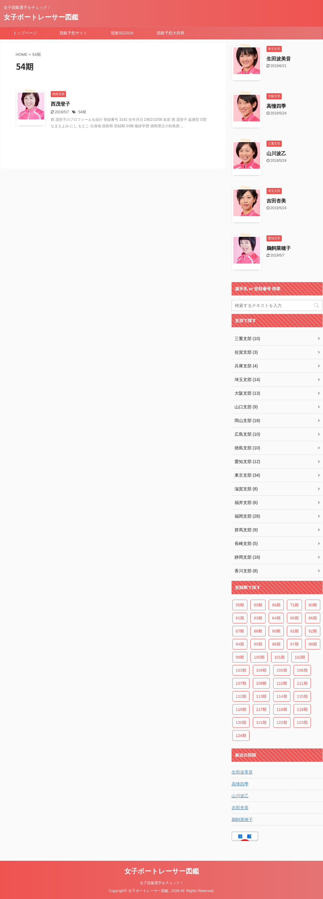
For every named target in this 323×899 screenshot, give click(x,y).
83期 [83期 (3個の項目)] (258, 618)
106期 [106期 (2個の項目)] (302, 670)
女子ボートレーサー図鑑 (41, 17)
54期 (82, 112)
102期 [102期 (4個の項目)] (300, 657)
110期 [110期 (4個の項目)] (282, 683)
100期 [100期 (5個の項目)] (259, 657)
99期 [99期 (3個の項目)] (240, 657)
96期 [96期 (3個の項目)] (276, 644)
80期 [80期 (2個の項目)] (312, 605)
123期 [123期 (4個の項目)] (302, 722)
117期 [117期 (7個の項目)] (261, 709)
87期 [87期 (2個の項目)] (240, 631)
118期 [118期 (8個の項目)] (282, 709)
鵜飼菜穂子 (278, 248)
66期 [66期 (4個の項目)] (276, 605)
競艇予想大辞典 (170, 33)
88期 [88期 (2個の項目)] (258, 631)
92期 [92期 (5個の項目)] (312, 631)
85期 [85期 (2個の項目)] (294, 618)
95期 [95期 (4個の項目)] (258, 644)
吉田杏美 (276, 200)
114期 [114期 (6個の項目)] (282, 696)
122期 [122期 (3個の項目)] (282, 722)
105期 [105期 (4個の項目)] (282, 670)
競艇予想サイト (73, 33)
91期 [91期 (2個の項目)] (294, 631)
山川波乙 (276, 153)
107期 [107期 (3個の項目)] (241, 683)
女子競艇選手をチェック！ (162, 883)
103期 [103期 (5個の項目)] (241, 670)
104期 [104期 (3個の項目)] (261, 670)
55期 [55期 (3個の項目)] (240, 605)
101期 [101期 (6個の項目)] (279, 657)
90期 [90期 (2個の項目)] (276, 631)
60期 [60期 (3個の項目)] (258, 605)
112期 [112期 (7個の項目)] (241, 696)
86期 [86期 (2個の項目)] (312, 618)
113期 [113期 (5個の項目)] (261, 696)
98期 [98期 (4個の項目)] (312, 644)
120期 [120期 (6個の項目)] (241, 722)
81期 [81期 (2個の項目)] (240, 618)
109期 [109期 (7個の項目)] (261, 683)
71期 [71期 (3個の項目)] (294, 605)
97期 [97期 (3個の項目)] (294, 644)
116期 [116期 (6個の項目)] (241, 709)
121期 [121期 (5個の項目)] (261, 722)
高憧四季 (276, 106)
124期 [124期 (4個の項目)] (241, 735)
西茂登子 (60, 104)
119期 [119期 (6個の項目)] (302, 709)
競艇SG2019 (122, 33)
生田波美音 (278, 58)
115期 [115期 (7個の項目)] (302, 696)
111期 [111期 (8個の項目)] (302, 683)
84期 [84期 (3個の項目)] (276, 618)
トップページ (25, 33)
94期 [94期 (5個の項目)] (240, 644)
